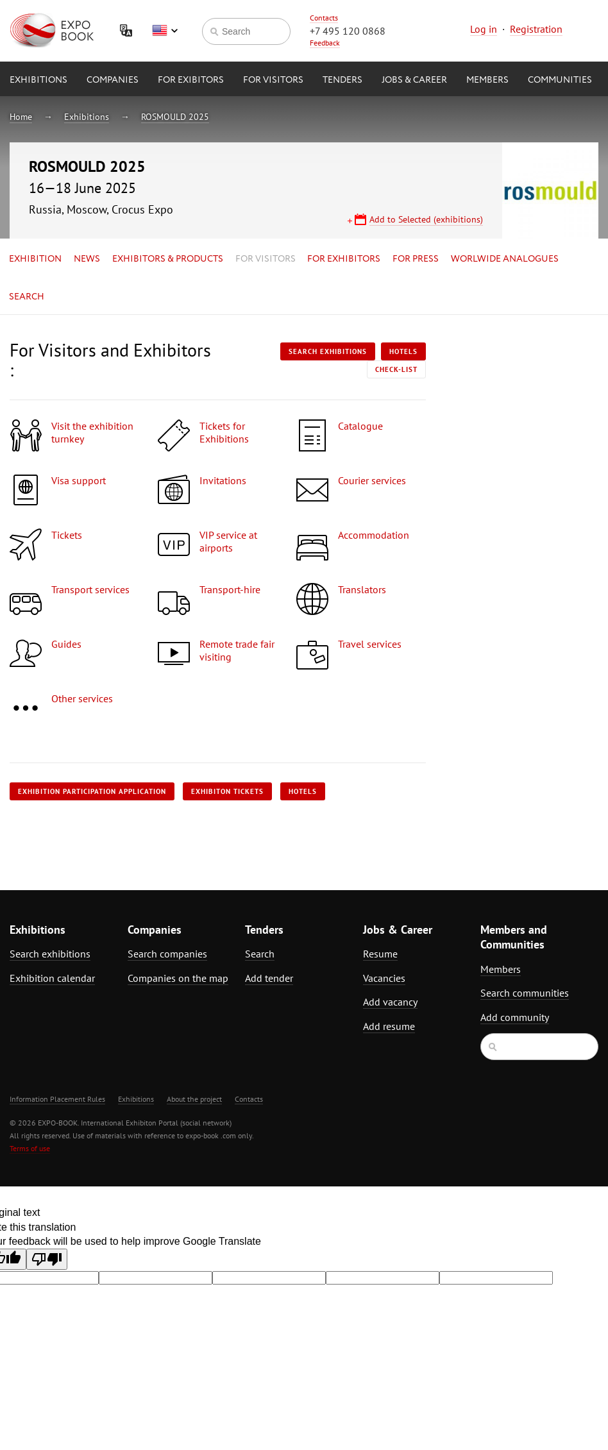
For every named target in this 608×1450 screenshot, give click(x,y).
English (165, 30)
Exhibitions (38, 80)
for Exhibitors (343, 259)
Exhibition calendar (52, 978)
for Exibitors (191, 80)
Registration (536, 28)
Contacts (324, 17)
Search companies (167, 953)
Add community (514, 1017)
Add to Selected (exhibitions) (426, 219)
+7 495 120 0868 (347, 30)
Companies (113, 80)
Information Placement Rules (57, 1099)
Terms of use (30, 1148)
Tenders (342, 80)
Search (26, 297)
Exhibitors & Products (167, 259)
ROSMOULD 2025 (175, 116)
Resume (380, 953)
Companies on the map (178, 978)
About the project (194, 1099)
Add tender (269, 978)
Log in (483, 28)
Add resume (389, 1026)
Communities (560, 80)
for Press (416, 259)
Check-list (396, 369)
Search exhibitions (328, 351)
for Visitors (273, 80)
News (87, 259)
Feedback (325, 42)
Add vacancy (390, 1001)
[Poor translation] (46, 1259)
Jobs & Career (414, 80)
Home (21, 116)
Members (487, 80)
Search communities (524, 992)
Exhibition (35, 259)
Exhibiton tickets (227, 791)
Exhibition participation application (92, 791)
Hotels (403, 351)
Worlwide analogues (505, 259)
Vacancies (384, 978)
